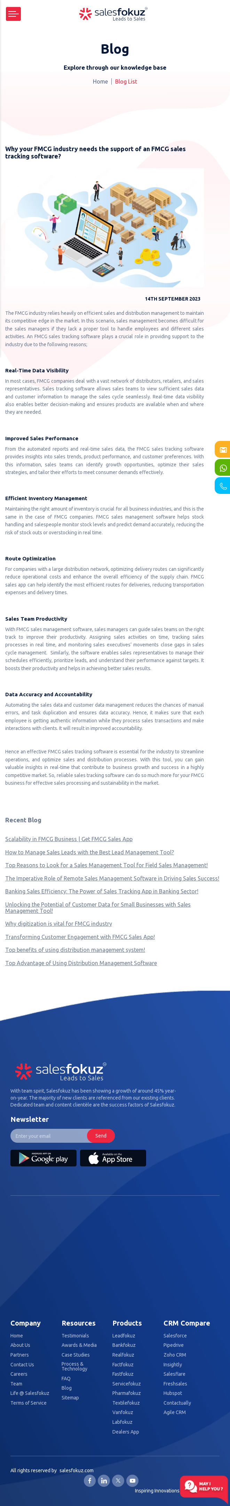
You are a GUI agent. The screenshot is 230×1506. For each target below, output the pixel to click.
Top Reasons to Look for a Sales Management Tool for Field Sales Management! (106, 865)
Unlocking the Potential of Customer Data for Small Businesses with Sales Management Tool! (98, 907)
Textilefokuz (126, 1403)
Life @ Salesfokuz (29, 1393)
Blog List (126, 81)
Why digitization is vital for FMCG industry (58, 924)
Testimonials (75, 1335)
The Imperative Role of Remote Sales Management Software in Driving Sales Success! (112, 878)
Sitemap (70, 1397)
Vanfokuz (122, 1412)
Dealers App (125, 1432)
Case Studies (76, 1355)
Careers (18, 1374)
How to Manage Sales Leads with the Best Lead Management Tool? (89, 852)
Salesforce (175, 1335)
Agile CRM (175, 1412)
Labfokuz (122, 1422)
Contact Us (22, 1364)
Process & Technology (74, 1366)
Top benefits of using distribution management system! (75, 950)
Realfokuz (123, 1355)
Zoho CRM (175, 1355)
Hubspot (173, 1393)
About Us (20, 1345)
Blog (67, 1388)
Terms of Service (28, 1403)
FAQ (66, 1378)
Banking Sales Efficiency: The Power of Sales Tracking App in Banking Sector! (101, 891)
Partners (19, 1355)
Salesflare (174, 1374)
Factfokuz (123, 1364)
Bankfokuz (124, 1345)
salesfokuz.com (77, 1470)
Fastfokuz (123, 1374)
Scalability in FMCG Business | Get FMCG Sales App (69, 839)
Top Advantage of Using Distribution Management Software (81, 963)
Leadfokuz (123, 1335)
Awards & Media (79, 1345)
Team (16, 1384)
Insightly (173, 1364)
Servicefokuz (126, 1384)
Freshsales (175, 1384)
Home (100, 81)
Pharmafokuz (126, 1393)
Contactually (177, 1403)
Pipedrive (174, 1345)
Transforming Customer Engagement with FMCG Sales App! (80, 937)
